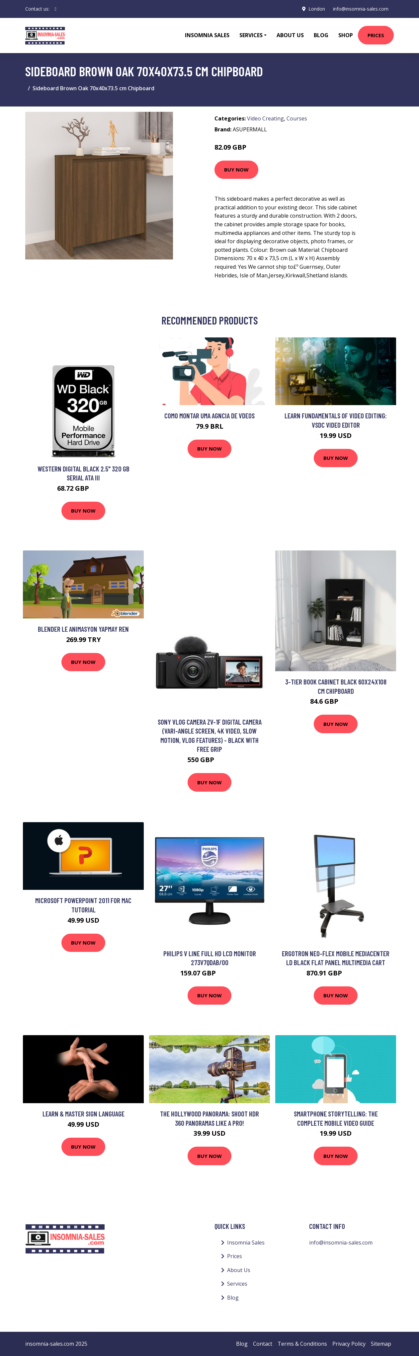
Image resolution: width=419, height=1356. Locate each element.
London (316, 9)
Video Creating (265, 118)
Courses (297, 118)
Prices (376, 35)
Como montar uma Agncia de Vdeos (209, 415)
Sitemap (381, 1343)
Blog (321, 35)
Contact (262, 1343)
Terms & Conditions (302, 1343)
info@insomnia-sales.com (360, 9)
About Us (290, 35)
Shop (345, 35)
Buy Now (236, 169)
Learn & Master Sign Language (83, 1113)
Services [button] (251, 35)
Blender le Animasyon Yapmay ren (83, 629)
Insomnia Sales (207, 35)
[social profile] (55, 9)
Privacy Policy (349, 1343)
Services (237, 1283)
